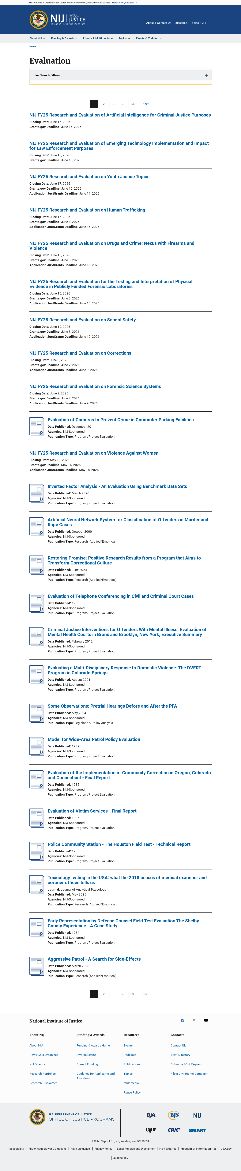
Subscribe (181, 23)
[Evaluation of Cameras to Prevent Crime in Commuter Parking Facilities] (36, 435)
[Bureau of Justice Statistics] (174, 1120)
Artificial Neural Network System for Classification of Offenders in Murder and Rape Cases (128, 522)
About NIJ (36, 1045)
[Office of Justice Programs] (38, 19)
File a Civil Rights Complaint (189, 1073)
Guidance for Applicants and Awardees (96, 1076)
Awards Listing (86, 1055)
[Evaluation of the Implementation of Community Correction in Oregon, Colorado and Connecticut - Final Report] (36, 788)
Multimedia (131, 1083)
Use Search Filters (46, 75)
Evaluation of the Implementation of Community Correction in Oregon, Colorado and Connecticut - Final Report (129, 775)
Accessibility (16, 1148)
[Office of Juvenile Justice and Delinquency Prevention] (151, 1133)
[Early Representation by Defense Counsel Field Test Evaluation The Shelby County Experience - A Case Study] (36, 936)
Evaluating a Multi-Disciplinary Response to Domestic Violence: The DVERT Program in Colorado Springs (124, 670)
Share (211, 25)
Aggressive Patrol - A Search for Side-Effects (94, 959)
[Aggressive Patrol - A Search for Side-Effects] (36, 974)
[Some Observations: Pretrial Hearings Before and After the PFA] (36, 721)
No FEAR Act (167, 1148)
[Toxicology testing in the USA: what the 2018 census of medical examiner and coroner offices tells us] (36, 893)
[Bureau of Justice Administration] (151, 1118)
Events (128, 1045)
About (150, 23)
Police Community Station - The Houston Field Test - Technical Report (119, 844)
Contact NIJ (178, 1045)
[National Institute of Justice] (197, 1118)
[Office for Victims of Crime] (174, 1133)
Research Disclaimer (43, 1083)
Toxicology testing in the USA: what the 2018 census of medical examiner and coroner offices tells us (127, 880)
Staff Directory (180, 1055)
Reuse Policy (132, 1092)
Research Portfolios (42, 1073)
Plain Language (80, 1148)
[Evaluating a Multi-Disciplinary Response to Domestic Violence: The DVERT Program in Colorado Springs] (36, 683)
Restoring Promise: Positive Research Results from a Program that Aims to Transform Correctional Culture (124, 560)
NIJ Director (37, 1064)
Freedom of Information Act (198, 1148)
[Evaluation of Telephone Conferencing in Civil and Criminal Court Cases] (36, 612)
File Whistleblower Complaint (47, 1148)
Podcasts (130, 1055)
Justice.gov (120, 1158)
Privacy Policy (103, 1148)
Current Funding (87, 1064)
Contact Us (164, 23)
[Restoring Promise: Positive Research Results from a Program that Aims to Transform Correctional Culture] (36, 573)
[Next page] (147, 104)
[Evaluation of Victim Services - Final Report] (36, 826)
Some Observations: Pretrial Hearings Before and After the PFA (112, 706)
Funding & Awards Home (93, 1045)
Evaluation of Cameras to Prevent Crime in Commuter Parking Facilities (121, 419)
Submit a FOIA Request (186, 1064)
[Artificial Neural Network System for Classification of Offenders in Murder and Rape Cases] (36, 535)
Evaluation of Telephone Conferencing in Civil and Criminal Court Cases (121, 596)
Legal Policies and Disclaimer (136, 1148)
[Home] (68, 19)
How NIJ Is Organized (43, 1055)
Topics (128, 1073)
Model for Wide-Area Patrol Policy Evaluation (94, 739)
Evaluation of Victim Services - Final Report (92, 811)
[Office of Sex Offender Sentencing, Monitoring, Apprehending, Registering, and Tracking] (197, 1132)
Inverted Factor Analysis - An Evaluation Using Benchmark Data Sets (117, 486)
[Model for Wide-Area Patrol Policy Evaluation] (36, 755)
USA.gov (226, 1148)
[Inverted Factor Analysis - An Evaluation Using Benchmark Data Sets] (36, 502)
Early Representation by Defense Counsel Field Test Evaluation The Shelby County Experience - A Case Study (123, 923)
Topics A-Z (197, 23)
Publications (132, 1064)
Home (32, 46)
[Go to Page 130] (133, 104)
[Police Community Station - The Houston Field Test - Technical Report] (36, 860)
